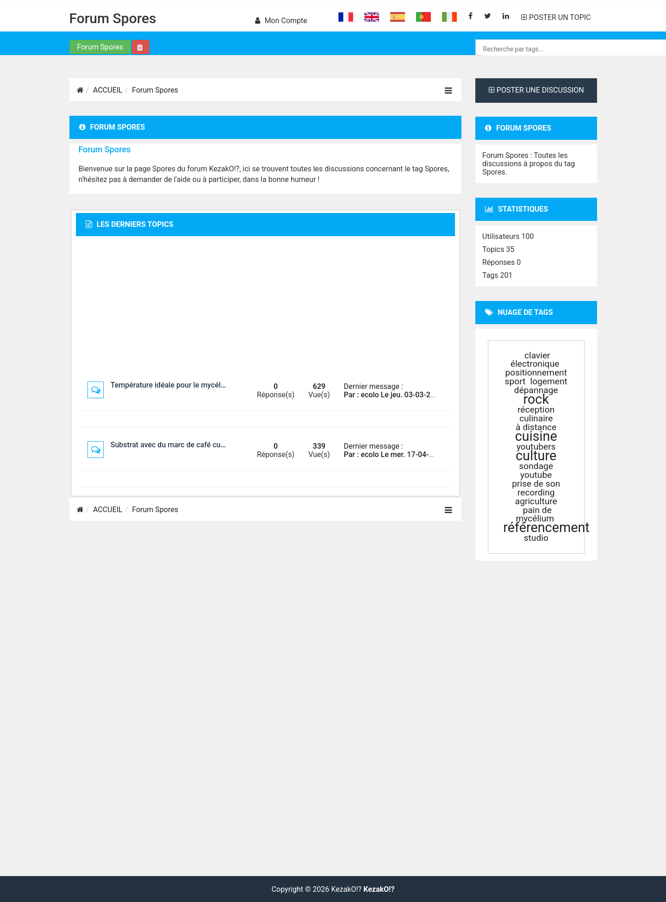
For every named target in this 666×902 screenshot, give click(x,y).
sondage (536, 466)
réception (535, 409)
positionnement (536, 372)
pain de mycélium (535, 514)
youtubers (536, 446)
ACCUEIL (108, 90)
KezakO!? (378, 889)
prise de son (536, 483)
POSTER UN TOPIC (556, 17)
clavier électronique (535, 359)
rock (536, 399)
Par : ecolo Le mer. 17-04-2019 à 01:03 (408, 454)
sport (515, 381)
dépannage (536, 390)
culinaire (536, 418)
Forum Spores (112, 18)
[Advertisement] (265, 308)
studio (536, 537)
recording (536, 492)
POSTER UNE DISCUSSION (536, 90)
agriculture (536, 501)
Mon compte (281, 20)
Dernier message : (373, 386)
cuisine (536, 436)
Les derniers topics (130, 224)
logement (548, 381)
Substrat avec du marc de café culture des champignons (203, 444)
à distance (536, 427)
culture (536, 456)
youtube (536, 475)
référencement (546, 527)
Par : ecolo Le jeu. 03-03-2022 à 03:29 (407, 394)
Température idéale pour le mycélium (172, 385)
